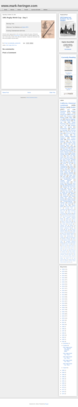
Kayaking (70, 202)
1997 (63, 330)
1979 (63, 385)
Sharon (61, 258)
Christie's (62, 202)
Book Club (63, 175)
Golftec (61, 246)
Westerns (73, 193)
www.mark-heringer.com (19, 5)
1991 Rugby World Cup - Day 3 (67, 357)
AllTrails (65, 144)
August (65, 367)
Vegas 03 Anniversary (71, 237)
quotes (74, 244)
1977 (63, 389)
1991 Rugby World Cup (11, 45)
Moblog (62, 117)
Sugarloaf (69, 213)
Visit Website (68, 49)
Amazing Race (69, 208)
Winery (69, 262)
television (72, 249)
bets (75, 221)
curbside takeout (65, 180)
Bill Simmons (63, 193)
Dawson (74, 232)
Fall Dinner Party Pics (68, 170)
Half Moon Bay (65, 214)
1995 (63, 335)
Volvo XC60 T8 (69, 174)
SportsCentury (70, 236)
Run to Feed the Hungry (66, 158)
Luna (74, 220)
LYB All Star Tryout (65, 204)
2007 (63, 309)
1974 (63, 393)
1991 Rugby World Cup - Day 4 (67, 354)
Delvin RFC (25, 27)
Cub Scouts (68, 127)
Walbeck (66, 260)
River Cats (62, 210)
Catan (71, 166)
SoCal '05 (68, 258)
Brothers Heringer (66, 238)
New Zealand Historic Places (67, 234)
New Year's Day (67, 191)
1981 (63, 381)
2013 (63, 297)
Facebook (63, 111)
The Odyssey (68, 73)
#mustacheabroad (67, 201)
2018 (63, 286)
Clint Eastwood (64, 196)
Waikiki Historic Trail (66, 244)
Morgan (66, 135)
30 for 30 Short (71, 133)
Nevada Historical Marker (68, 144)
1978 (63, 387)
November (65, 343)
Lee (61, 119)
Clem (70, 164)
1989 (63, 372)
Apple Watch (68, 220)
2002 (63, 320)
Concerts (70, 224)
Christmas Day (63, 167)
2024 (63, 273)
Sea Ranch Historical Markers (68, 151)
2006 (63, 311)
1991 (63, 341)
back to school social (67, 221)
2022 (63, 277)
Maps (66, 246)
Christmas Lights (64, 181)
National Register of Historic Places (68, 119)
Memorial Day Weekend (65, 226)
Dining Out (63, 114)
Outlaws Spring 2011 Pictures (68, 197)
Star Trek (68, 229)
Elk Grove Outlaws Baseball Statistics (68, 136)
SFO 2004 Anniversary (70, 242)
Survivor (62, 198)
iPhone (64, 195)
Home (5, 9)
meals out (66, 249)
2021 (63, 279)
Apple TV (73, 147)
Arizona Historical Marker (68, 222)
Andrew (73, 125)
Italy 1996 (70, 253)
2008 (63, 307)
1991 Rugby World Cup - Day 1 (67, 364)
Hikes (70, 117)
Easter (71, 167)
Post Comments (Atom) (32, 97)
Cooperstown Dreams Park (68, 189)
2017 (63, 288)
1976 (63, 391)
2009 (63, 305)
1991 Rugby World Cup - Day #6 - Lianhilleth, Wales (67, 349)
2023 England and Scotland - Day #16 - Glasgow (66, 19)
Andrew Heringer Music (68, 112)
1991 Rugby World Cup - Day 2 (67, 361)
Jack (73, 240)
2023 (63, 275)
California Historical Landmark (68, 104)
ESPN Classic (71, 245)
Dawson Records (72, 250)
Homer (69, 89)
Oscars (61, 229)
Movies (12, 9)
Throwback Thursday (68, 149)
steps (64, 176)
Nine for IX (71, 209)
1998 (63, 328)
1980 (63, 383)
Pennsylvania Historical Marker (68, 200)
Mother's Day (66, 160)
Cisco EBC (70, 188)
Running (73, 130)
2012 (63, 299)
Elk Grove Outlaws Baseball (68, 172)
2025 (63, 271)
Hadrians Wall (64, 251)
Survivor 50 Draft (35, 9)
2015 (63, 292)
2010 (63, 303)
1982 (63, 378)
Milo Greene (68, 116)
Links (61, 241)
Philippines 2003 (71, 184)
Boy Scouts (63, 224)
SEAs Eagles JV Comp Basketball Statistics (68, 177)
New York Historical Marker (68, 233)
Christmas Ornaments (65, 150)
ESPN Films (68, 170)
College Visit (70, 198)
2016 (63, 290)
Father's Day (63, 168)
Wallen (67, 218)
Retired (45, 9)
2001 (63, 322)
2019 (63, 284)
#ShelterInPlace (68, 179)
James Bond (70, 157)
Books (19, 9)
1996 (63, 333)
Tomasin (62, 237)
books (73, 107)
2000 (63, 324)
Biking (71, 195)
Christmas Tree (64, 147)
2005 (63, 313)
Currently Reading (68, 57)
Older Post (52, 92)
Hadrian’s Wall (67, 240)
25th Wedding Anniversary (69, 185)
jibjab (74, 213)
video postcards (63, 250)
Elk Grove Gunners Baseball (68, 159)
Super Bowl (72, 175)
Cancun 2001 (64, 245)
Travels (26, 9)
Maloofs (71, 225)
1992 (63, 339)
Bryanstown (17, 35)
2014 (63, 294)
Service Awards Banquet (70, 216)
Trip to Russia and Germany (68, 191)
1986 (63, 376)
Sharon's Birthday (64, 153)
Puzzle (72, 256)
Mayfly (61, 174)
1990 (63, 370)
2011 (63, 301)
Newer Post (5, 92)
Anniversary (63, 128)
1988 (63, 374)
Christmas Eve (72, 162)
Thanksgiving (63, 166)
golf (68, 109)
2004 (63, 316)
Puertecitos (67, 256)
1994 (63, 337)
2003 (63, 318)
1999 (63, 326)
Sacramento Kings (71, 142)
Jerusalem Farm (63, 209)
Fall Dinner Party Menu (68, 182)
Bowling (68, 232)
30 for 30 (73, 114)
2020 (63, 282)
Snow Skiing (70, 146)
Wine (61, 249)
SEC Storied (71, 246)
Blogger (46, 404)
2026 (63, 269)
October (65, 345)
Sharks (61, 236)
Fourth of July (67, 163)
